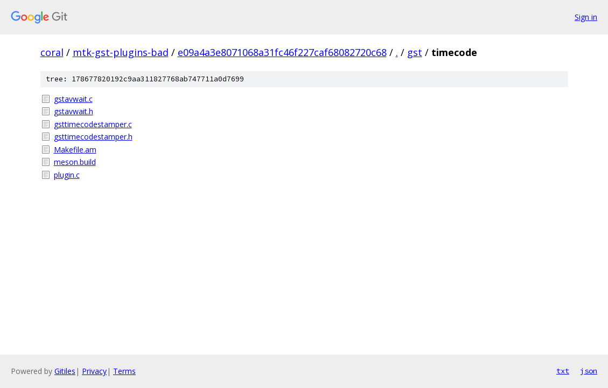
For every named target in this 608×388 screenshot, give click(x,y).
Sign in (586, 17)
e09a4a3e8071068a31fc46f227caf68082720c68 (282, 52)
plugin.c (67, 175)
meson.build (75, 162)
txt (562, 371)
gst (414, 52)
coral (52, 52)
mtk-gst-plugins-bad (121, 52)
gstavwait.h (73, 111)
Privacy (94, 371)
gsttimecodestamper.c (93, 124)
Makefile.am (75, 149)
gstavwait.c (73, 99)
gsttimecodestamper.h (93, 136)
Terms (124, 371)
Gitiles (64, 371)
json (588, 371)
